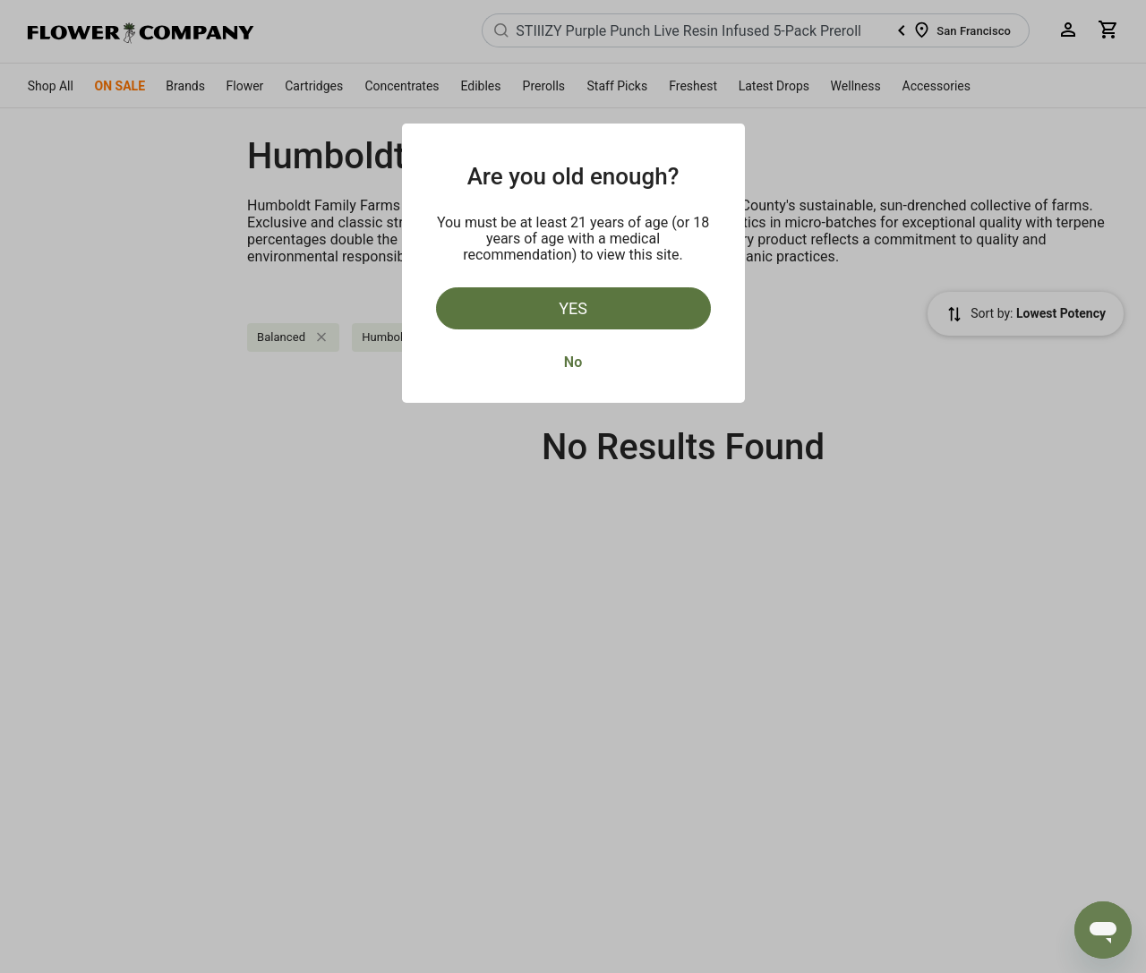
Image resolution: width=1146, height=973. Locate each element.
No (573, 362)
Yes (573, 308)
